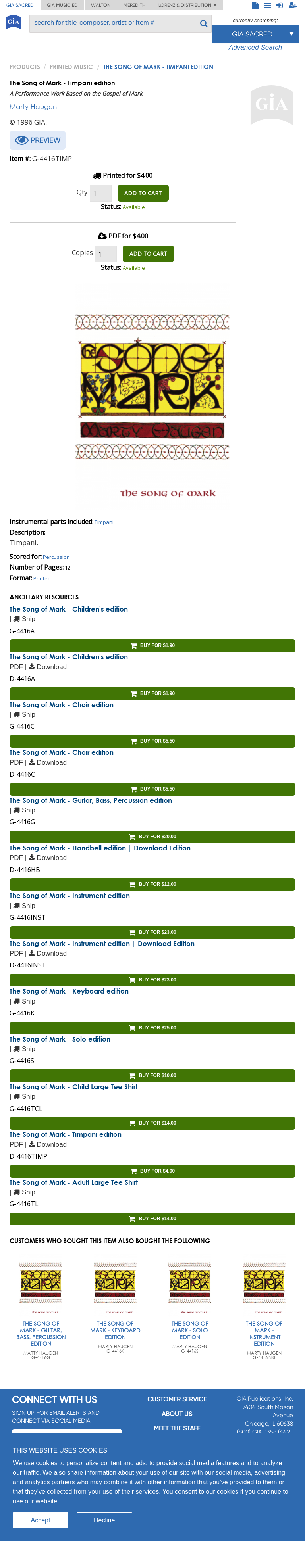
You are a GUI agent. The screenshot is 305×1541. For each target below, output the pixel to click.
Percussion (56, 556)
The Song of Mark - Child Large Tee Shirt (73, 1086)
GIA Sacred (20, 5)
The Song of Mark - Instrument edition (70, 895)
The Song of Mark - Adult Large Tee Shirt (74, 1182)
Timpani (104, 522)
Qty (82, 191)
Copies (82, 252)
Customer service (177, 1399)
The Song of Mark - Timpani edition (66, 1134)
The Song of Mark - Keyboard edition (69, 991)
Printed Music (71, 66)
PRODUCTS (25, 66)
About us (177, 1414)
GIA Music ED (62, 5)
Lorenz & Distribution (187, 5)
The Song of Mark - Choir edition (62, 704)
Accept (40, 1520)
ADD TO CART (143, 193)
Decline (104, 1520)
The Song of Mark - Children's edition (69, 609)
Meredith (134, 5)
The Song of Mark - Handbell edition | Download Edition (100, 848)
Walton (100, 5)
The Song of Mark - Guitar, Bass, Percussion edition (91, 800)
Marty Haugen (33, 106)
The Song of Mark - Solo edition (60, 1039)
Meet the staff (177, 1428)
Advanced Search (255, 47)
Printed (42, 578)
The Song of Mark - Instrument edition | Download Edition (102, 943)
